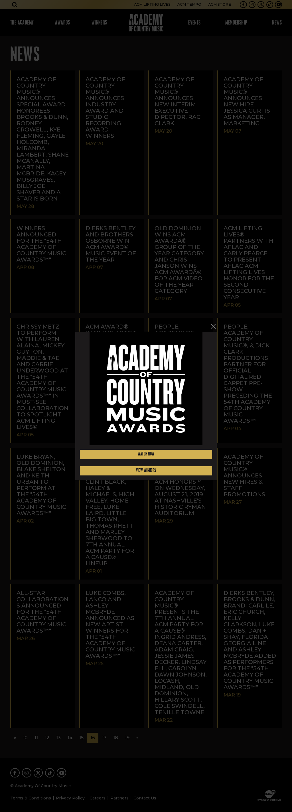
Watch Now (146, 454)
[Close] (213, 326)
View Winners (146, 471)
